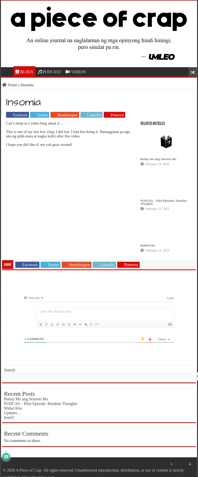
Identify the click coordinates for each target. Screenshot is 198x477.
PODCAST (49, 72)
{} (91, 324)
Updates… (12, 413)
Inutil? (9, 417)
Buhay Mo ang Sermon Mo (158, 159)
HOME (8, 71)
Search (9, 370)
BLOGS (24, 72)
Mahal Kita (148, 245)
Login (170, 298)
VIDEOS (76, 72)
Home (9, 85)
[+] (97, 324)
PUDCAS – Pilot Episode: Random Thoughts (164, 202)
